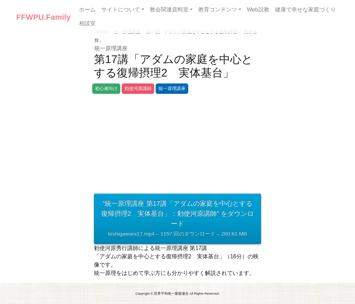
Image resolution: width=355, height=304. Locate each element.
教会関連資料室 (169, 9)
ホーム (87, 9)
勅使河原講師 (137, 88)
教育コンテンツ (217, 9)
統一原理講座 (111, 48)
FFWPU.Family (43, 17)
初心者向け (106, 88)
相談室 (87, 23)
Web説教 (258, 9)
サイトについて (120, 9)
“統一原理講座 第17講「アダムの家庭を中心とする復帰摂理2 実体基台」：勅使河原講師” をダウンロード (177, 219)
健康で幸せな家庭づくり (305, 9)
